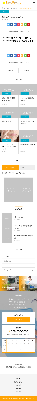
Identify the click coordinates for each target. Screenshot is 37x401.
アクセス (18, 392)
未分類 (4, 11)
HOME (18, 378)
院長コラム (7, 261)
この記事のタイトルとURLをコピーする (18, 31)
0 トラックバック (26, 167)
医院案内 (18, 385)
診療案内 (18, 388)
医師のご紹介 (18, 382)
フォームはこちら (18, 319)
